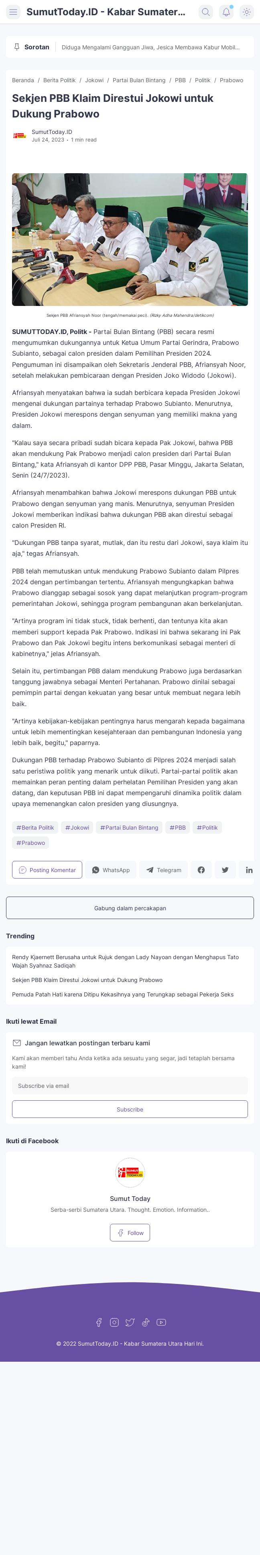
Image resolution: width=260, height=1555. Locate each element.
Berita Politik (35, 827)
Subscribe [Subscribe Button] (130, 1109)
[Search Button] (206, 12)
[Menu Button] (13, 12)
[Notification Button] (226, 12)
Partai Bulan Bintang (129, 827)
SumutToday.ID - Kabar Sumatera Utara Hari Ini (104, 12)
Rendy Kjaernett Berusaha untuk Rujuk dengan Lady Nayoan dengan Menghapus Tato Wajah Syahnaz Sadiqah (125, 961)
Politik (207, 827)
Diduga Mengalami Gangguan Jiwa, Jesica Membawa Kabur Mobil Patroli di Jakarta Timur (148, 47)
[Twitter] (130, 1322)
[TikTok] (145, 1322)
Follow (130, 1233)
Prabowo (30, 842)
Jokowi (77, 827)
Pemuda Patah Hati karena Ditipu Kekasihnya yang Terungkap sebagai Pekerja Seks (123, 994)
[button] (110, 870)
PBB (177, 827)
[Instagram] (114, 1322)
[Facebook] (99, 1322)
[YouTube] (161, 1322)
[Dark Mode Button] (247, 12)
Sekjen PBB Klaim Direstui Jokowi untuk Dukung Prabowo (87, 979)
